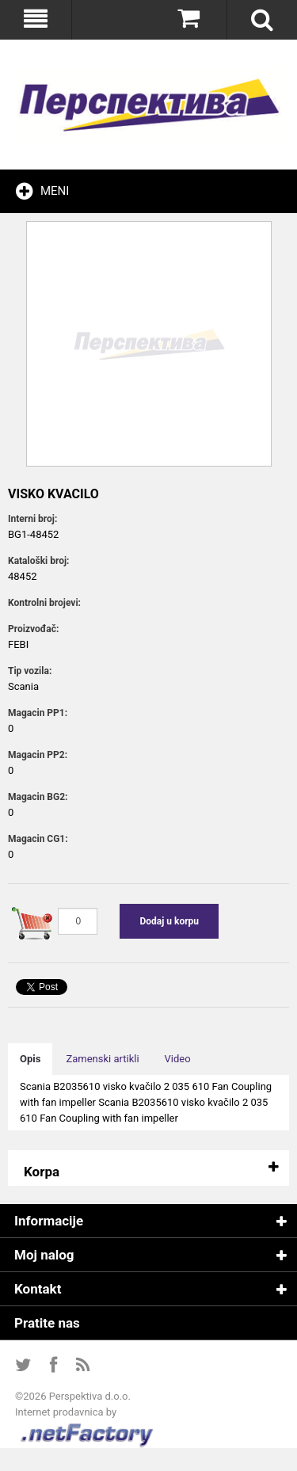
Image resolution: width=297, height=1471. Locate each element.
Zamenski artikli (102, 1059)
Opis (30, 1059)
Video (178, 1059)
